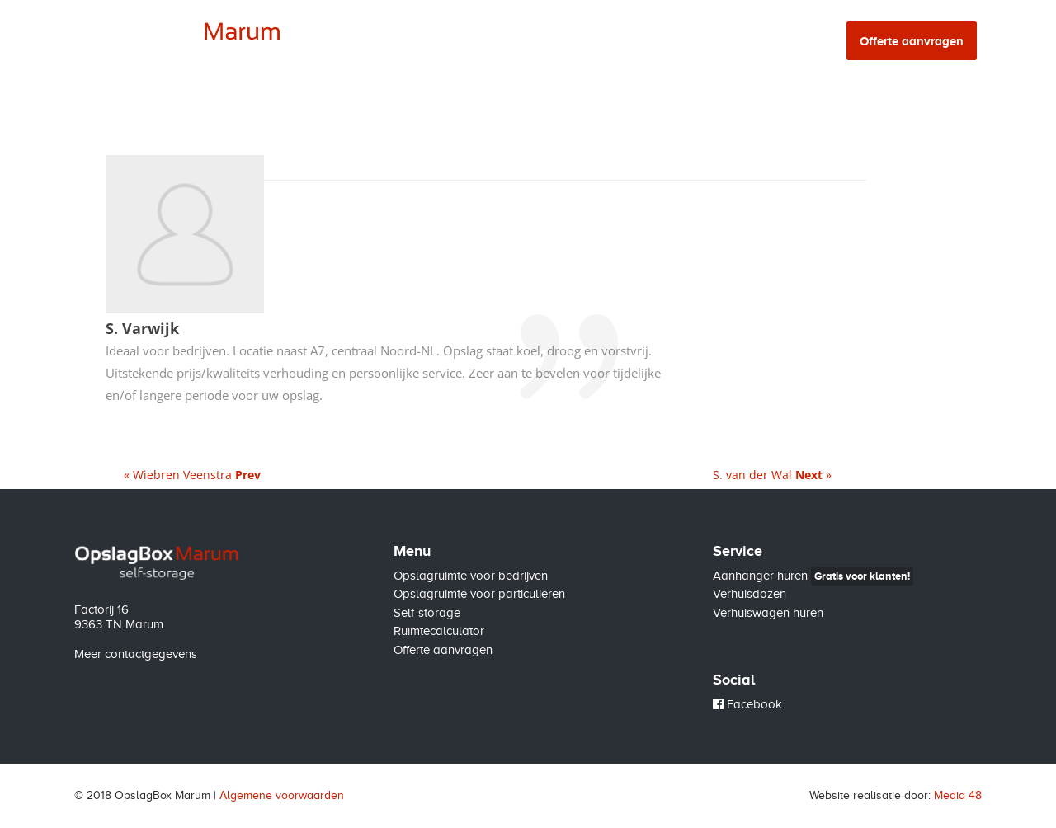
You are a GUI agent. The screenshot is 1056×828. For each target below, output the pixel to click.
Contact (803, 42)
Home (349, 42)
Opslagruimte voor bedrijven (471, 575)
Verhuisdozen (749, 593)
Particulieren (503, 42)
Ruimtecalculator (708, 42)
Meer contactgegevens (135, 654)
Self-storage (599, 42)
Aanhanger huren (813, 575)
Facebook (747, 704)
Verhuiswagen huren (768, 612)
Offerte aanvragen (443, 649)
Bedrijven (416, 42)
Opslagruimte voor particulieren (479, 593)
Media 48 (958, 795)
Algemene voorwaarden (281, 795)
